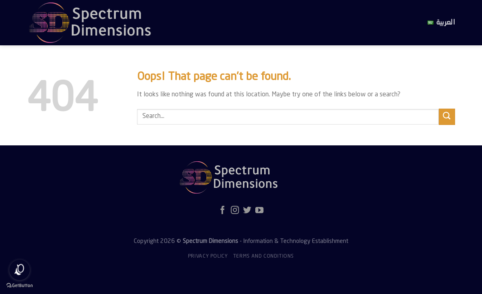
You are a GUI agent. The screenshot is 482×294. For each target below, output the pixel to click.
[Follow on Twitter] (247, 210)
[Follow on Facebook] (223, 210)
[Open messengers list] (19, 270)
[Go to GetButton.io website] (20, 285)
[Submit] (447, 117)
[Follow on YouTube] (259, 210)
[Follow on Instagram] (235, 210)
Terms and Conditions (263, 256)
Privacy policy (208, 256)
